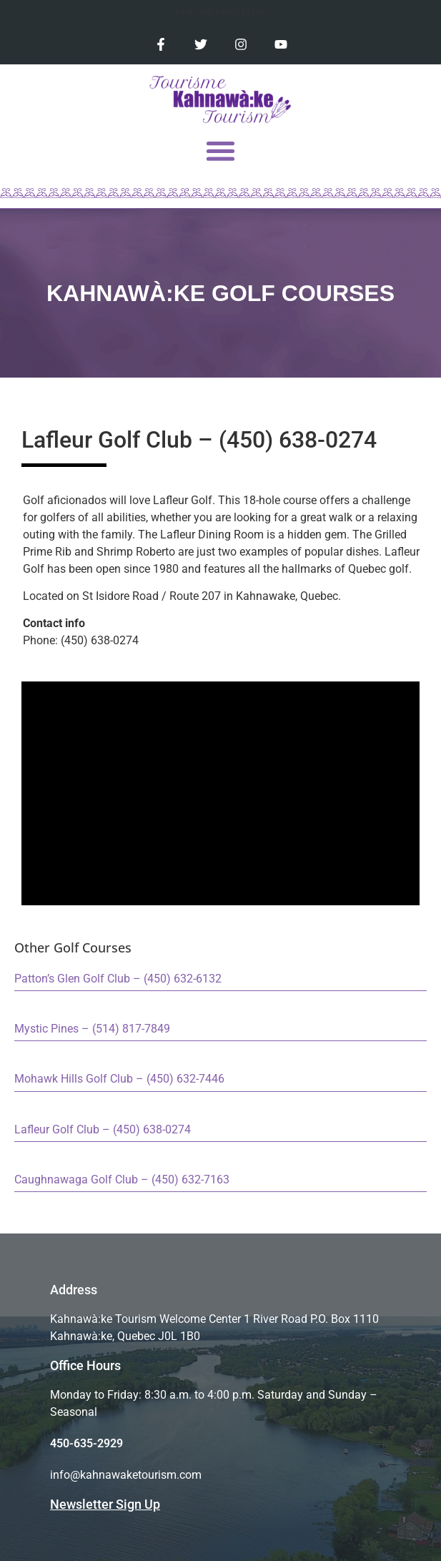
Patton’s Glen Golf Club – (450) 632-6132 (118, 978)
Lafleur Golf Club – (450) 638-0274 (102, 1129)
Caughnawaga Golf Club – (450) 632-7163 (121, 1179)
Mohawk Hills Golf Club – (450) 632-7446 (119, 1078)
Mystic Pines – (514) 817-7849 (92, 1028)
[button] (220, 150)
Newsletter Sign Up (105, 1504)
